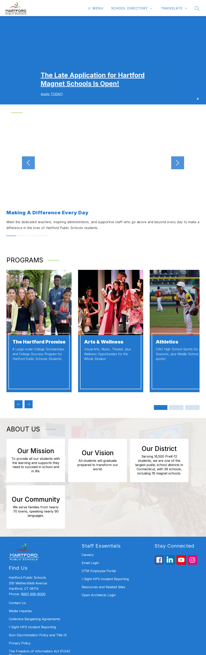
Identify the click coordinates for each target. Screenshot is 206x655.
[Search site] (197, 8)
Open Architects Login (99, 553)
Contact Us (17, 561)
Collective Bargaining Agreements (34, 577)
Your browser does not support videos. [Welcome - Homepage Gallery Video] (103, 60)
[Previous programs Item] (18, 404)
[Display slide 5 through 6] (192, 407)
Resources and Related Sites (103, 545)
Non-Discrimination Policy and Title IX (38, 593)
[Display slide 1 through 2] (160, 407)
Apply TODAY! (52, 94)
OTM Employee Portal (99, 529)
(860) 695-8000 (33, 552)
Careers (88, 513)
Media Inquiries (20, 569)
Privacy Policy (20, 601)
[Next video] (188, 162)
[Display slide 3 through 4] (176, 407)
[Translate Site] (174, 8)
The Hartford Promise (39, 342)
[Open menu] (95, 8)
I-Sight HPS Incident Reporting (32, 585)
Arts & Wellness (103, 342)
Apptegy (111, 649)
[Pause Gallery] (198, 99)
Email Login (90, 521)
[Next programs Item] (29, 404)
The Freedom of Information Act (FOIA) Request (39, 611)
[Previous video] (17, 162)
